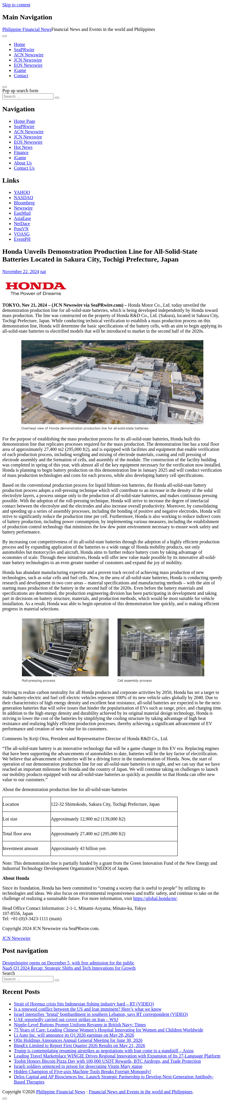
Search (8, 973)
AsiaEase (22, 218)
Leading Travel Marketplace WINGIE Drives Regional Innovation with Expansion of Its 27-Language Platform (117, 1055)
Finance (21, 152)
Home (19, 44)
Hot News (23, 147)
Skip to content (16, 4)
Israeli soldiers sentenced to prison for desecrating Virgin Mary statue (78, 1066)
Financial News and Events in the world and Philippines (140, 1091)
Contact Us (24, 168)
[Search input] (27, 96)
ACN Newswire (29, 54)
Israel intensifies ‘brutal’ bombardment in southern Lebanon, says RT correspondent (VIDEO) (101, 1014)
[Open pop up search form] (4, 87)
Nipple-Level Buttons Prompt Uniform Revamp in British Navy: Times (80, 1024)
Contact (21, 75)
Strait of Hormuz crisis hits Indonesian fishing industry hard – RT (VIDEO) (84, 1003)
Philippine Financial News (26, 29)
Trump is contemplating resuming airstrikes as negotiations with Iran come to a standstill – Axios (104, 1050)
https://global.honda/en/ (155, 898)
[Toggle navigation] (4, 36)
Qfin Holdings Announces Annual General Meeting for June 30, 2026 (78, 1040)
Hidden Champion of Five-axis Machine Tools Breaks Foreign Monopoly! (82, 1071)
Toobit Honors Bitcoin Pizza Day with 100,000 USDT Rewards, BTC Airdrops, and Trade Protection (107, 1061)
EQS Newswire (28, 65)
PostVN (21, 228)
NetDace (22, 223)
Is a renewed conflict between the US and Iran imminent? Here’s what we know (87, 1009)
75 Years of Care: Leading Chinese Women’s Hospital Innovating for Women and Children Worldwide (108, 1029)
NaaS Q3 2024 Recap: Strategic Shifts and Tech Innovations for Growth (69, 968)
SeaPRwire (24, 49)
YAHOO (22, 192)
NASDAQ (23, 197)
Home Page (24, 121)
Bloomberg (24, 202)
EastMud (22, 213)
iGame (20, 70)
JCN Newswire (28, 60)
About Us (23, 162)
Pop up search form (20, 90)
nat (43, 271)
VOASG (22, 233)
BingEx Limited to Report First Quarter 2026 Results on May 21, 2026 (79, 1045)
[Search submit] (57, 98)
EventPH (22, 239)
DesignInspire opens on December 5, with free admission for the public (68, 962)
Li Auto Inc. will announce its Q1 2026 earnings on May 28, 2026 (74, 1035)
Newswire (23, 207)
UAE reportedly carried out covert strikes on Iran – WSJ (66, 1019)
